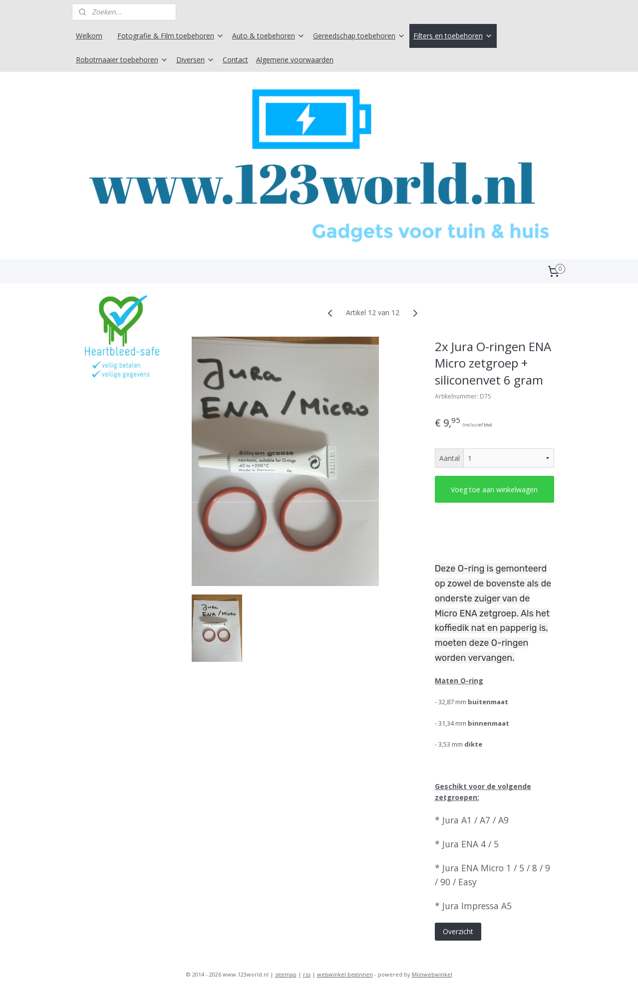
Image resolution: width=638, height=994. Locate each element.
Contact (235, 59)
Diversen (195, 59)
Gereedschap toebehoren (359, 35)
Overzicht (458, 933)
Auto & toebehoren (268, 35)
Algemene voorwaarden (294, 59)
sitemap (286, 976)
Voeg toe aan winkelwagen (494, 491)
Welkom (89, 35)
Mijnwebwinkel (432, 976)
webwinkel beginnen (345, 976)
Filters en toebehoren (453, 35)
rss (307, 976)
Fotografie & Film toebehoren (170, 35)
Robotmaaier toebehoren (122, 59)
